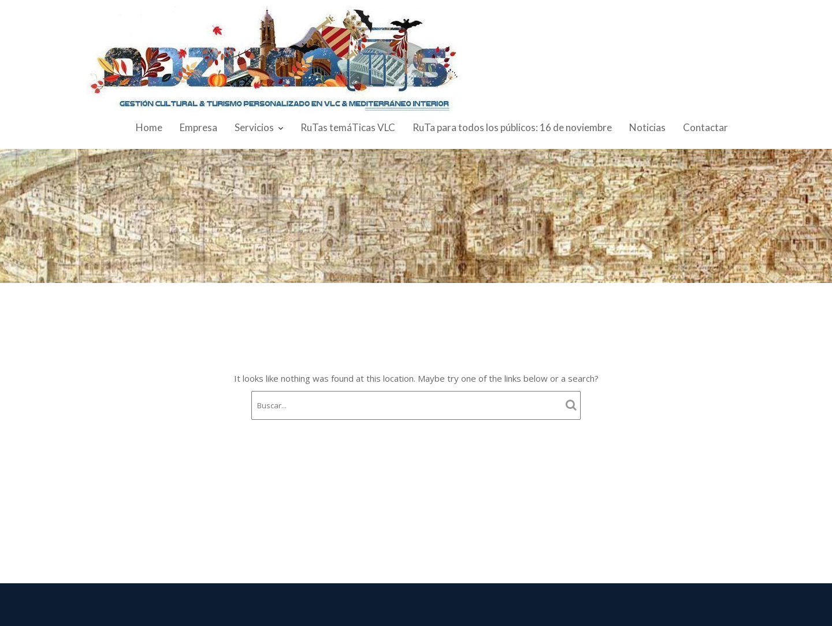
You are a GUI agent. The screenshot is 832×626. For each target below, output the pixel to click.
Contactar (705, 127)
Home (149, 127)
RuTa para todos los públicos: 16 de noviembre (512, 127)
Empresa (198, 127)
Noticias (647, 127)
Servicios (254, 127)
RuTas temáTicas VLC (347, 127)
